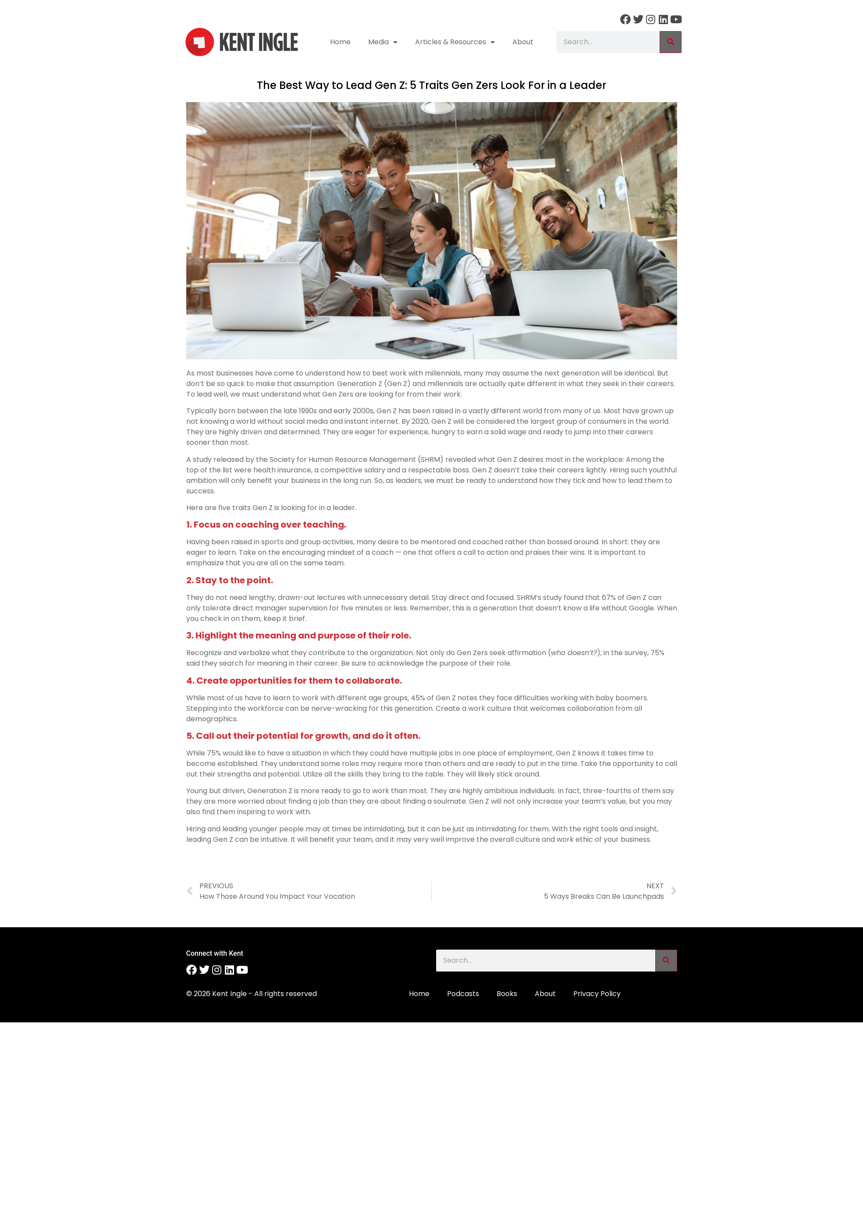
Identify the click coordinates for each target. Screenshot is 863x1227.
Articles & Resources (455, 42)
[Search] (671, 42)
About (522, 42)
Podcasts (463, 994)
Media (383, 42)
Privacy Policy (597, 994)
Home (340, 42)
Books (507, 994)
